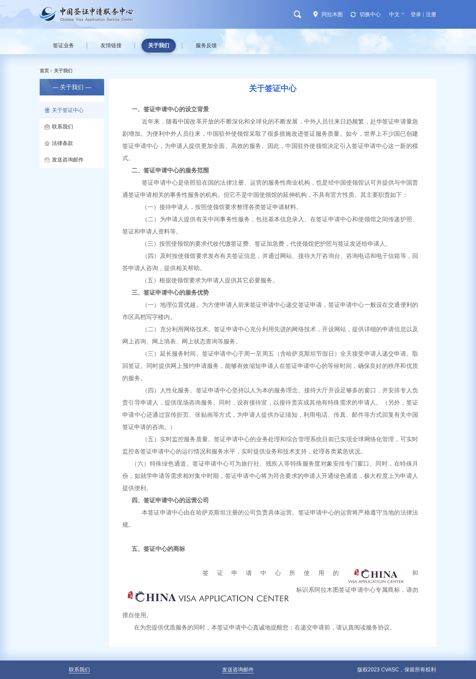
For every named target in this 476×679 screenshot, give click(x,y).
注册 (431, 14)
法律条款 (59, 143)
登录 (416, 14)
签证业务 (63, 45)
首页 (44, 70)
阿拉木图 (332, 14)
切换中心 (370, 14)
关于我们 (158, 45)
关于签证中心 (64, 110)
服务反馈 (206, 45)
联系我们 (59, 126)
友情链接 (111, 45)
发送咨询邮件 (64, 159)
